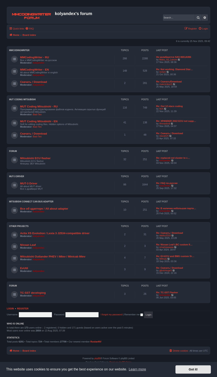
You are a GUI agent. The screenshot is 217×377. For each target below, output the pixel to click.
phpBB (97, 358)
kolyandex (39, 62)
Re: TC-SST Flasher (167, 292)
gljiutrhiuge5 (165, 270)
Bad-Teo (37, 114)
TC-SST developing (33, 292)
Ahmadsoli (164, 123)
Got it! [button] (193, 369)
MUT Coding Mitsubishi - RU (39, 106)
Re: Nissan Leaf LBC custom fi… (174, 244)
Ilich (161, 108)
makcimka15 (165, 84)
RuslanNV (96, 341)
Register (23, 308)
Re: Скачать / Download (169, 133)
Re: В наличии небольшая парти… (176, 208)
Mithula (163, 258)
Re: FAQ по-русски (166, 183)
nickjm (162, 72)
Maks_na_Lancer (168, 59)
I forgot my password (111, 314)
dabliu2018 (165, 235)
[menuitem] (29, 28)
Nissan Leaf (28, 244)
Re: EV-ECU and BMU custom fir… (175, 256)
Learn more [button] (137, 369)
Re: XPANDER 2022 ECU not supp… (176, 121)
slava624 (164, 136)
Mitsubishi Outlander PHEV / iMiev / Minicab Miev (52, 256)
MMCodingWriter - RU (34, 57)
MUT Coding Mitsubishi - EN (39, 121)
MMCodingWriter (19, 50)
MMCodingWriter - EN (34, 69)
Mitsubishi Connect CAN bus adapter (31, 201)
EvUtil (24, 268)
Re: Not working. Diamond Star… (174, 69)
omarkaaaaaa (166, 247)
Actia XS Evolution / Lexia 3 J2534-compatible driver (55, 233)
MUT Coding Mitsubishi (22, 99)
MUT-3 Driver (16, 176)
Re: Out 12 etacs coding (169, 106)
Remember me (133, 314)
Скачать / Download (33, 81)
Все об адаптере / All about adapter (44, 208)
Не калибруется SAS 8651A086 (173, 57)
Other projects (19, 226)
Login (10, 308)
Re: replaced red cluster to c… (173, 158)
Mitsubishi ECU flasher (35, 158)
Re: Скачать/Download (169, 81)
